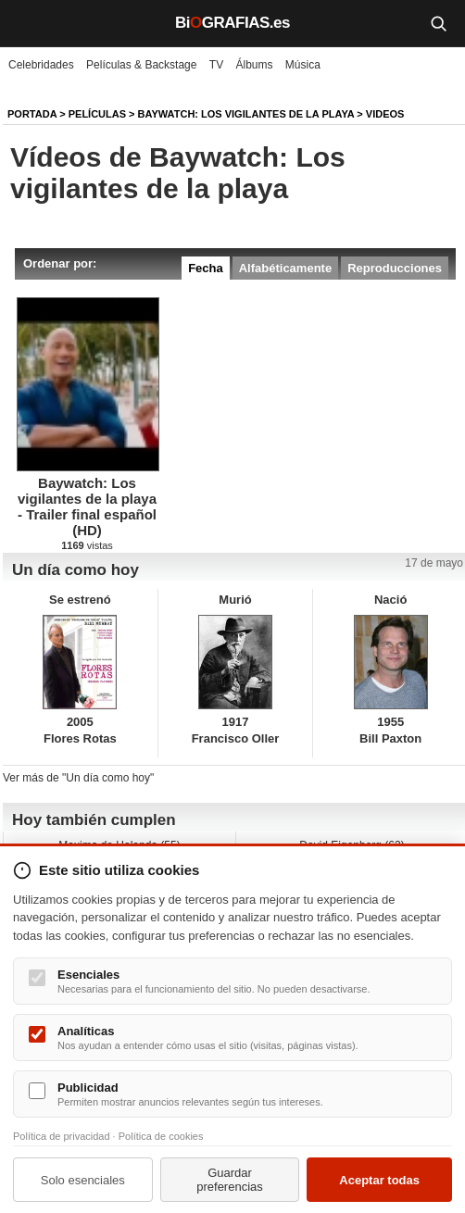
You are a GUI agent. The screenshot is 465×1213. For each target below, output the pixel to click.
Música (302, 64)
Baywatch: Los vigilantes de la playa (246, 113)
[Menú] (27, 23)
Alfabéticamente (285, 268)
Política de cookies (161, 1136)
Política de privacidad (61, 1136)
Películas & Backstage (141, 64)
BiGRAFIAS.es (232, 22)
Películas (97, 113)
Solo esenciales (83, 1180)
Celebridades (41, 64)
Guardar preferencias (229, 1180)
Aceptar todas (379, 1180)
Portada (32, 113)
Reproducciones (394, 268)
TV (216, 64)
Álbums (254, 64)
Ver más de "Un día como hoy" (78, 777)
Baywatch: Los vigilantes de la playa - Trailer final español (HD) (87, 506)
